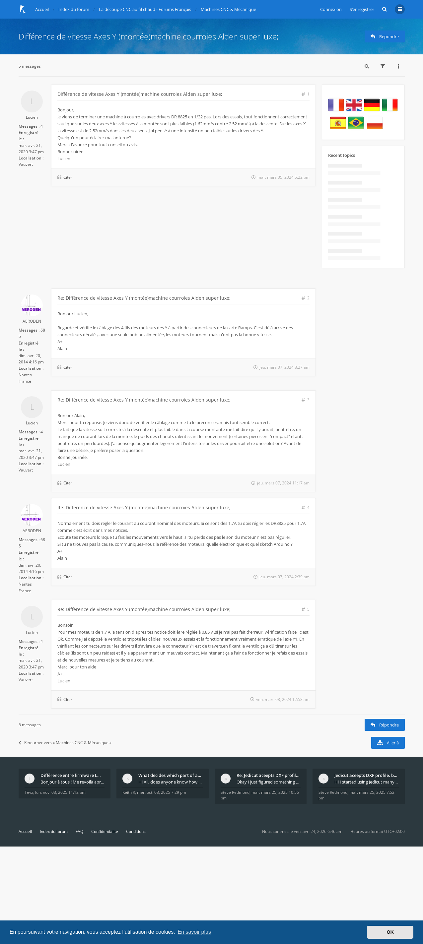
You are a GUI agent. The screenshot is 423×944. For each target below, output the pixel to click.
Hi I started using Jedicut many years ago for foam (366, 782)
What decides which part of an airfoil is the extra (170, 775)
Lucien (32, 117)
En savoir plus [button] (194, 932)
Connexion (331, 9)
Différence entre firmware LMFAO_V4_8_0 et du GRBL (72, 775)
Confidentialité (104, 831)
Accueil (25, 831)
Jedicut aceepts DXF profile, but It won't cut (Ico (366, 775)
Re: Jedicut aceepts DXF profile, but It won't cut (269, 775)
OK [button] (390, 932)
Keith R (128, 792)
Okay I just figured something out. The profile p (269, 782)
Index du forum (54, 831)
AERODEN (32, 321)
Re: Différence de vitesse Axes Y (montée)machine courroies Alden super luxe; (144, 298)
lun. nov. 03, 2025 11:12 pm (60, 792)
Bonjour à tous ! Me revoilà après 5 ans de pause (72, 782)
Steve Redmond (235, 792)
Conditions (136, 831)
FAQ (79, 831)
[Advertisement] (167, 238)
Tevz (29, 792)
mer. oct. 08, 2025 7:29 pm (161, 792)
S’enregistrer (362, 9)
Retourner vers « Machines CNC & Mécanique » (65, 742)
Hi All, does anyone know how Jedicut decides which (170, 782)
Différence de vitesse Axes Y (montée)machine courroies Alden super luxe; (149, 36)
